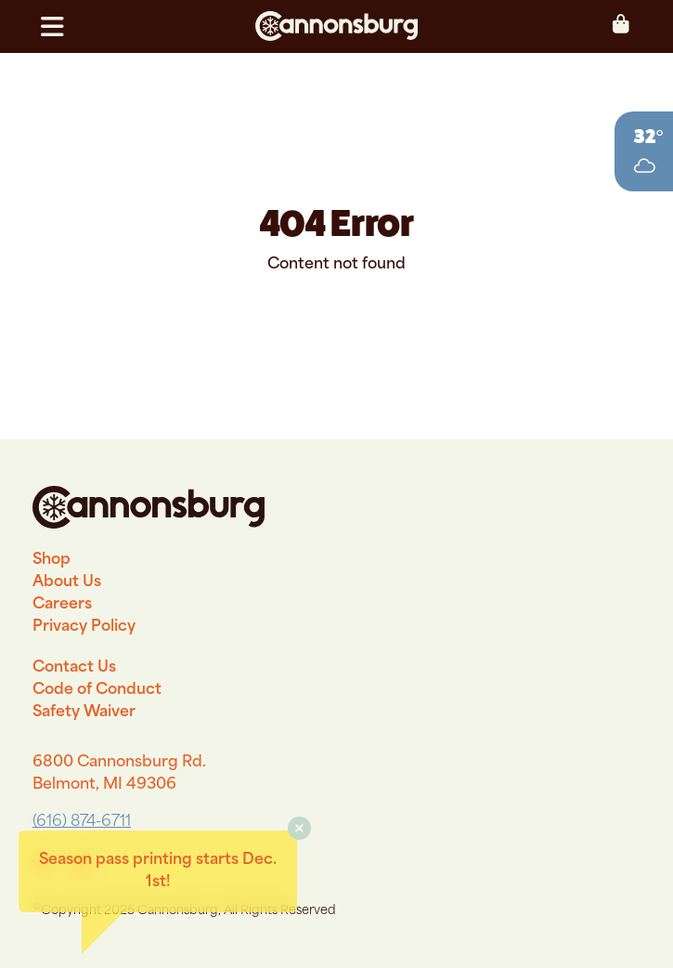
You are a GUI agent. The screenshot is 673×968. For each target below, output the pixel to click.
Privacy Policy (84, 627)
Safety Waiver (84, 712)
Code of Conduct (97, 690)
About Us (66, 582)
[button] (60, 27)
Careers (62, 604)
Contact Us (74, 668)
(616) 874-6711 (81, 822)
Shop (51, 560)
